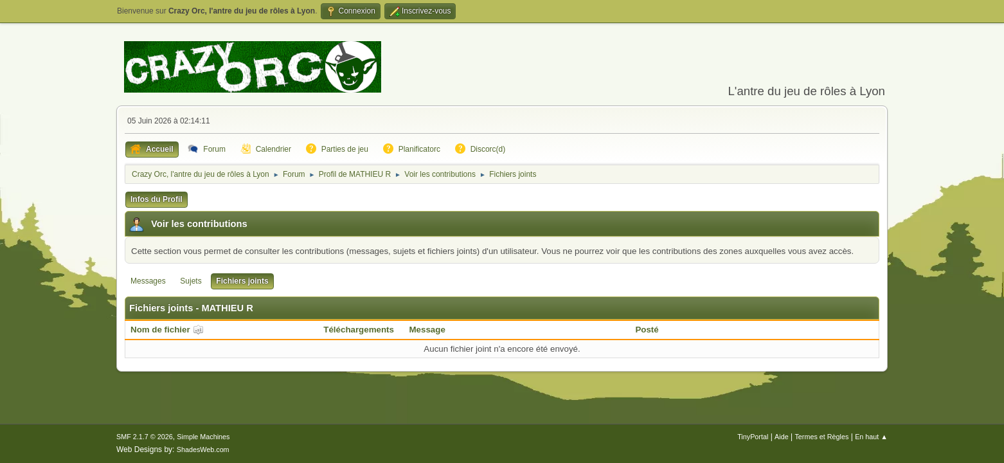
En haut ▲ (871, 436)
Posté (646, 329)
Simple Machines (203, 436)
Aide (782, 436)
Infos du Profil (156, 199)
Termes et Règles (821, 436)
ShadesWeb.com (203, 449)
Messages (148, 281)
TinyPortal (752, 436)
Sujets (190, 281)
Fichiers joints (242, 281)
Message (427, 329)
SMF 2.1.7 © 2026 (144, 436)
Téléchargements (358, 329)
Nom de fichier (167, 329)
